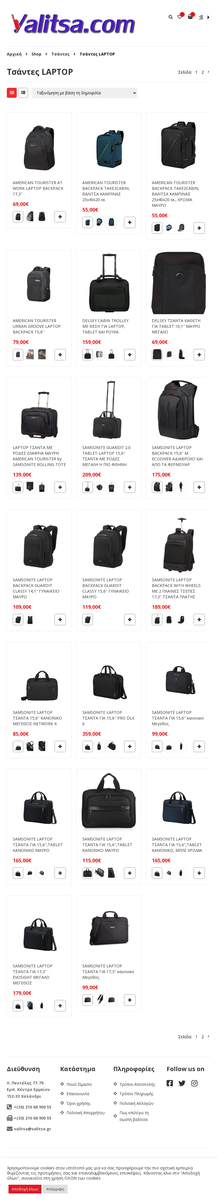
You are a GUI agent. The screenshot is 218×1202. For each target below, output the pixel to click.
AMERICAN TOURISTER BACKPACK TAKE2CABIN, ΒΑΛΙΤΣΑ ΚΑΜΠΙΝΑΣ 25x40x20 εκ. (106, 191)
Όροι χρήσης (78, 1103)
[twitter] (182, 1084)
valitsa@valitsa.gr (29, 1128)
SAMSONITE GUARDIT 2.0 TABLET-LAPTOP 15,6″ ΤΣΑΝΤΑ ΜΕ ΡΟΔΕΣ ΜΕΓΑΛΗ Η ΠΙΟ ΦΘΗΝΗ (106, 456)
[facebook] (170, 1084)
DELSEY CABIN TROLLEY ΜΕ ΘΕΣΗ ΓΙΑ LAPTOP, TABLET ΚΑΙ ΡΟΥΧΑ (105, 326)
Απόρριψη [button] (55, 1189)
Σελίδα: (185, 72)
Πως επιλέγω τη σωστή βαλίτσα (134, 1116)
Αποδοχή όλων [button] (25, 1189)
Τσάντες (60, 54)
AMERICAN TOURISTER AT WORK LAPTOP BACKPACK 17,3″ (38, 188)
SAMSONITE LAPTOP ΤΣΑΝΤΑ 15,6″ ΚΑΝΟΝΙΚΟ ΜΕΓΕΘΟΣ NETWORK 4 (37, 718)
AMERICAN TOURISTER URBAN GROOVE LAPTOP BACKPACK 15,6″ (37, 326)
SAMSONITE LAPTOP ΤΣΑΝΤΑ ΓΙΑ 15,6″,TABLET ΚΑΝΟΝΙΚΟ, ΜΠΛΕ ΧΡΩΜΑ (177, 844)
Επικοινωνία (77, 1093)
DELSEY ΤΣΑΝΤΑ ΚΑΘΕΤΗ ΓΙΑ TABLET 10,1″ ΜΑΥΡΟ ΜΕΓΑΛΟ (176, 326)
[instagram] (194, 1084)
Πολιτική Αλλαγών (137, 1103)
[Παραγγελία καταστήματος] (84, 93)
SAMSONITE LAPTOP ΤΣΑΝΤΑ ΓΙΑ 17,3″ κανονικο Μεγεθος (108, 971)
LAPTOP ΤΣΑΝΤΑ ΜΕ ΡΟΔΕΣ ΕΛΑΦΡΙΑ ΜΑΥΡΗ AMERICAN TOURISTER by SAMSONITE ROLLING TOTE (39, 456)
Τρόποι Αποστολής (137, 1084)
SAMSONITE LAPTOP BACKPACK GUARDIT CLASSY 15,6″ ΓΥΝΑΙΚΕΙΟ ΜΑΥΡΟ (105, 588)
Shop (36, 54)
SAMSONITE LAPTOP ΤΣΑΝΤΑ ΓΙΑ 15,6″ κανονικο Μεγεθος (178, 718)
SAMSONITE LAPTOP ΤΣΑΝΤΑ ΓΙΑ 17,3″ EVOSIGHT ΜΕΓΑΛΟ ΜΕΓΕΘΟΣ (33, 974)
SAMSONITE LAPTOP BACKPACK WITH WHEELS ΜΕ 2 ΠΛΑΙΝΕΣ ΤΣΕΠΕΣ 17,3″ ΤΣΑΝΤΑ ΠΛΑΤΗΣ (176, 588)
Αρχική (14, 54)
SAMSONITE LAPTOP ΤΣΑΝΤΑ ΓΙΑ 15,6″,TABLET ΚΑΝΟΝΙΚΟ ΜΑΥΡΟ (38, 844)
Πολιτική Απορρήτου (85, 1112)
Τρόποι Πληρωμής (136, 1093)
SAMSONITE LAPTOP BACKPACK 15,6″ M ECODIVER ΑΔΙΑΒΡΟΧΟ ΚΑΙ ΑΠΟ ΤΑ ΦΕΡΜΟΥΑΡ (177, 456)
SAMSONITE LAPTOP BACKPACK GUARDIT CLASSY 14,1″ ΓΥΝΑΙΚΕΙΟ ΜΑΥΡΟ (36, 588)
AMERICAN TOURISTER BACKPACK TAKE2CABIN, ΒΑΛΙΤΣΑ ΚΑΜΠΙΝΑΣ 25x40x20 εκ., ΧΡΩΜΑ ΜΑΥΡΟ (175, 194)
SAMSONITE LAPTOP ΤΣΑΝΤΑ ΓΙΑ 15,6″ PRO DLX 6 (108, 718)
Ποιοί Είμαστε (79, 1084)
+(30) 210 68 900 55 (29, 1107)
